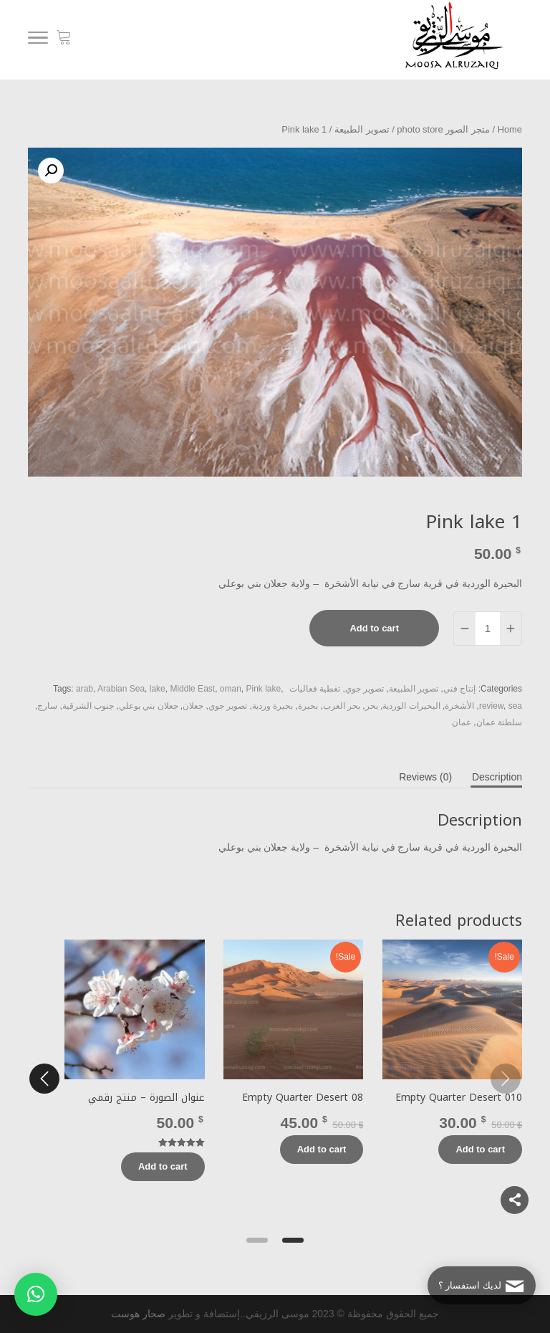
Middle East (192, 689)
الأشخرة (459, 706)
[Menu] (38, 40)
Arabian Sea (121, 689)
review (491, 706)
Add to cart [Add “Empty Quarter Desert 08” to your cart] (322, 1149)
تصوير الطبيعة (362, 129)
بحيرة (308, 706)
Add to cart (374, 628)
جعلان (193, 706)
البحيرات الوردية (411, 706)
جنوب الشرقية (88, 706)
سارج (47, 706)
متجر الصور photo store (443, 129)
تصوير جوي (364, 689)
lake (157, 689)
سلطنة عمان (499, 722)
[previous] (506, 1079)
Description (497, 777)
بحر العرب (341, 706)
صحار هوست (138, 1313)
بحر (371, 706)
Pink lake (263, 689)
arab (84, 689)
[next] (44, 1079)
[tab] (497, 777)
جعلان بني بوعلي (148, 706)
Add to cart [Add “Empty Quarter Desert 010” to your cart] (480, 1149)
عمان (461, 722)
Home (510, 129)
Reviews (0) (425, 777)
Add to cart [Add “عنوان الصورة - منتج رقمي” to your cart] (163, 1166)
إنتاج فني (459, 689)
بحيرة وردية (272, 706)
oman (230, 689)
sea (515, 706)
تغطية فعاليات (314, 689)
